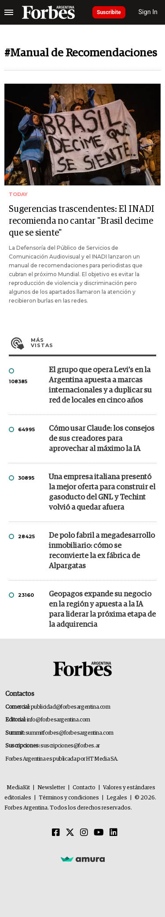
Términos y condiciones (69, 798)
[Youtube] (99, 832)
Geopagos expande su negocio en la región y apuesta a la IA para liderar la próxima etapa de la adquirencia (102, 610)
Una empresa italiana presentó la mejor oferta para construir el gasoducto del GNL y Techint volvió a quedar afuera (102, 492)
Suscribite (109, 12)
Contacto (84, 788)
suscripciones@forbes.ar (70, 746)
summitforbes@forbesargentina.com (70, 733)
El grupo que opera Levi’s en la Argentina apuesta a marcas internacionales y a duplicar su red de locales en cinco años (100, 385)
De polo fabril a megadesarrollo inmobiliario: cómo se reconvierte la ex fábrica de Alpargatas (102, 551)
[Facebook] (56, 832)
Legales (116, 798)
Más (93, 342)
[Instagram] (84, 832)
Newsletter (51, 788)
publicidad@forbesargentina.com (70, 707)
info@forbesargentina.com (58, 720)
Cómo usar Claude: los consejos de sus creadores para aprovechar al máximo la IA (101, 439)
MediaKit (18, 788)
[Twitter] (70, 832)
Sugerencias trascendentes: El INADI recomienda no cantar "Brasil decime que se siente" (81, 221)
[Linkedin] (113, 832)
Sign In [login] (148, 12)
